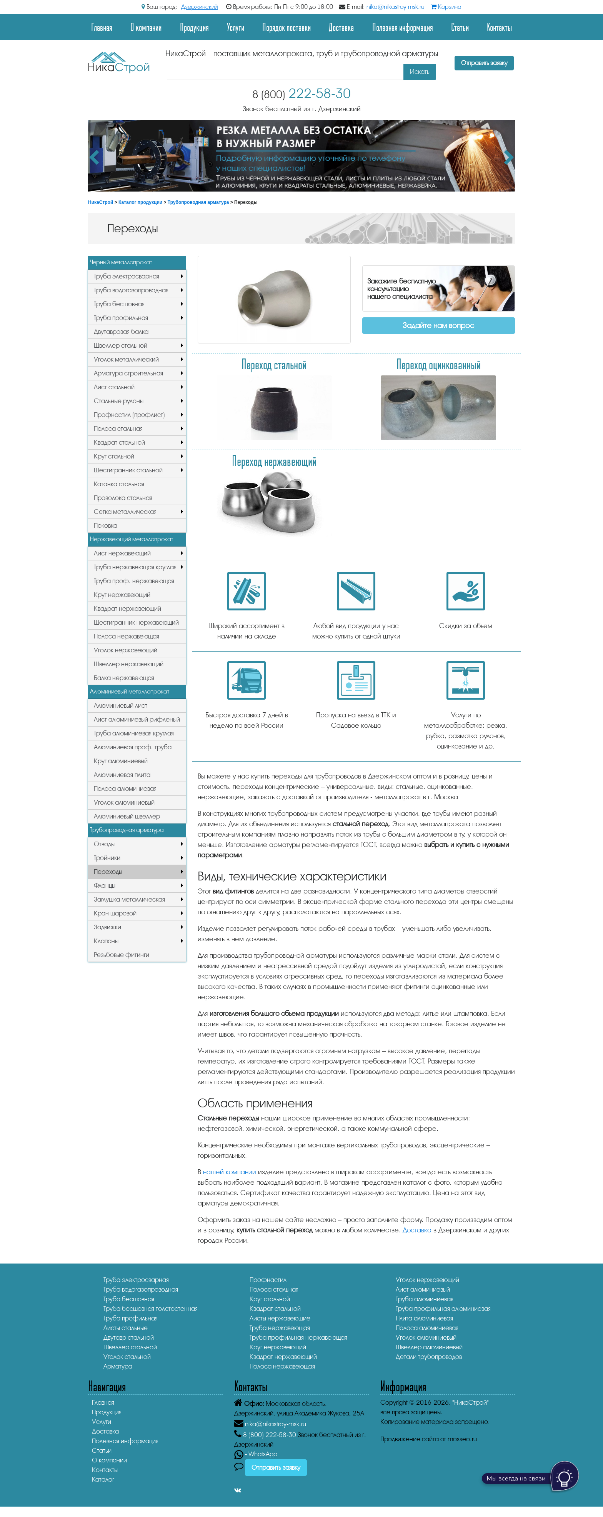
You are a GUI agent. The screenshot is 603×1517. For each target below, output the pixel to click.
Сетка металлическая (125, 511)
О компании (146, 26)
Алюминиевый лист (120, 705)
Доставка (341, 26)
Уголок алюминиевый (124, 802)
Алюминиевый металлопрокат (129, 691)
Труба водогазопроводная (131, 290)
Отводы (104, 844)
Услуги (235, 26)
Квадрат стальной (119, 442)
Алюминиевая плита (122, 775)
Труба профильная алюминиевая (443, 1308)
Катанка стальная (119, 484)
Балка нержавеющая (124, 678)
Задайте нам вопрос (438, 325)
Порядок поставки (286, 26)
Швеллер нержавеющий (128, 664)
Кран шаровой (115, 913)
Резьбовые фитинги (121, 955)
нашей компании (229, 1172)
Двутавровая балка (121, 331)
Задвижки (107, 927)
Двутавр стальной (128, 1337)
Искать (420, 71)
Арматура (117, 1366)
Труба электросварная (126, 276)
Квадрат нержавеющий (127, 608)
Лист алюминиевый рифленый (137, 719)
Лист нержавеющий (122, 553)
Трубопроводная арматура (198, 202)
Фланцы (104, 885)
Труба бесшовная (119, 304)
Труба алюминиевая (424, 1299)
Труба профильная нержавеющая (298, 1337)
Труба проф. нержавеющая (134, 581)
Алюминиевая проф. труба (133, 747)
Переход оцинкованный (438, 363)
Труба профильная (121, 318)
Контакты (499, 26)
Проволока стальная (123, 498)
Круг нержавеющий (122, 594)
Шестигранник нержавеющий (136, 622)
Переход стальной (274, 363)
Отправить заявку (484, 63)
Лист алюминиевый (423, 1289)
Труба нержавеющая (280, 1328)
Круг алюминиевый (121, 761)
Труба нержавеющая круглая (135, 567)
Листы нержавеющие (280, 1318)
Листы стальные (125, 1328)
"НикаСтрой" (470, 1402)
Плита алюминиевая (424, 1318)
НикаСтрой (100, 202)
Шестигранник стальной (128, 470)
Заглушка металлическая (129, 899)
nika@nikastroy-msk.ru (395, 6)
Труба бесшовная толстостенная (150, 1308)
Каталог (103, 1479)
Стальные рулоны (118, 401)
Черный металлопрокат (121, 262)
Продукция (194, 26)
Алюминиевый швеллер (127, 816)
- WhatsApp (255, 1454)
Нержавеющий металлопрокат (131, 539)
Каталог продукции (140, 202)
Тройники (107, 858)
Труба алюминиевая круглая (134, 733)
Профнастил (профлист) (129, 414)
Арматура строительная (128, 373)
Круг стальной (114, 456)
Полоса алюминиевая (125, 788)
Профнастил (268, 1280)
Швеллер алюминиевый (429, 1347)
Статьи (460, 26)
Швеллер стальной (120, 345)
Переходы (108, 871)
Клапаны (106, 941)
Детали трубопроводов (429, 1356)
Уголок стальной (127, 1356)
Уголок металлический (126, 359)
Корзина (446, 6)
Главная (101, 26)
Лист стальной (114, 387)
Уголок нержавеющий (125, 650)
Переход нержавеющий (274, 460)
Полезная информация (402, 26)
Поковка (105, 525)
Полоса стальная (118, 428)
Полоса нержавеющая (126, 636)
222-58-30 (301, 93)
